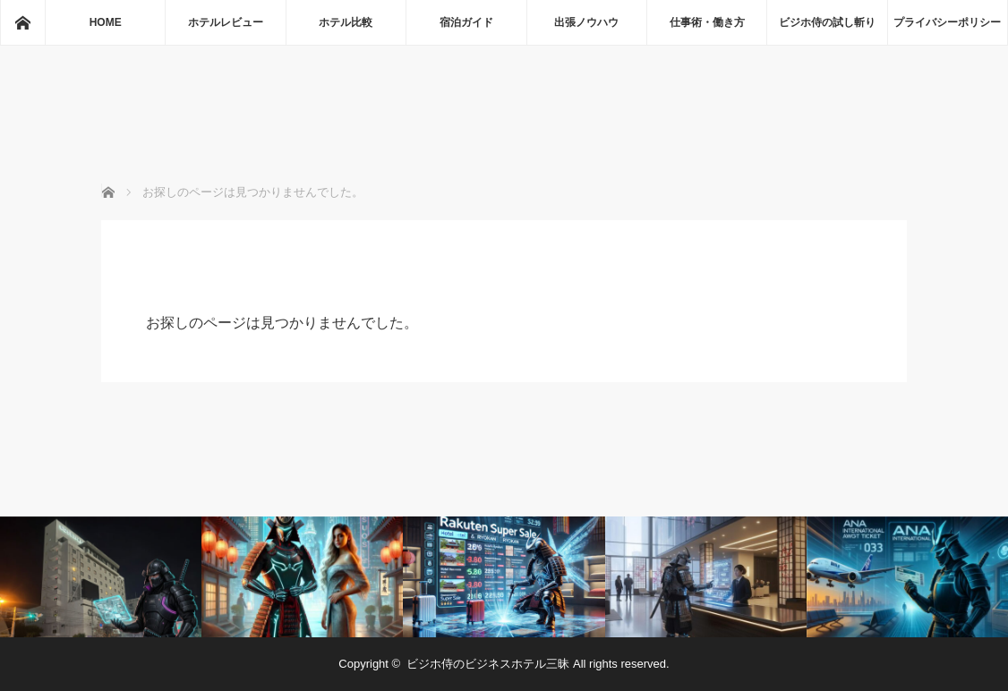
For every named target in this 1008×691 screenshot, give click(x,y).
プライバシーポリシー (947, 22)
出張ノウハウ (586, 22)
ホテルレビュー (225, 22)
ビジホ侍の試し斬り (827, 22)
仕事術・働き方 (707, 22)
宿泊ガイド (466, 22)
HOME (106, 22)
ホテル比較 (345, 22)
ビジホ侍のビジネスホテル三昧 (487, 663)
